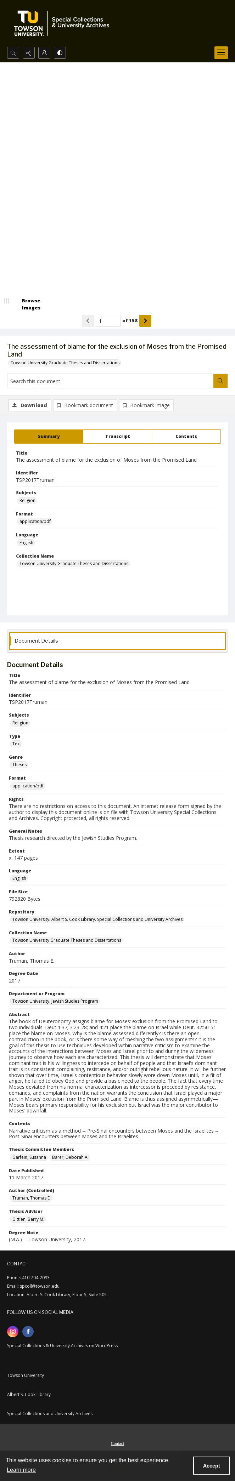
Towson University (25, 1375)
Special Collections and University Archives (50, 1414)
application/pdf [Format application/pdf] (35, 521)
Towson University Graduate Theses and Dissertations (65, 363)
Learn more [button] (21, 1470)
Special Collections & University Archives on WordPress (62, 1346)
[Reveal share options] (28, 52)
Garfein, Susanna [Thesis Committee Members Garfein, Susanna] (29, 1157)
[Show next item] (145, 321)
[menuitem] (117, 1443)
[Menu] (221, 52)
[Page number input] (108, 321)
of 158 (130, 320)
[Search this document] (110, 381)
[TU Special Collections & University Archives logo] (64, 23)
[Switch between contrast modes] (60, 52)
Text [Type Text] (16, 744)
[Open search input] (13, 52)
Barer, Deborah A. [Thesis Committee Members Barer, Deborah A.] (70, 1157)
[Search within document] (220, 381)
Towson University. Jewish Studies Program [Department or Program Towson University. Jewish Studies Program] (55, 1001)
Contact (117, 1443)
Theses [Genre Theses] (19, 765)
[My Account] (44, 52)
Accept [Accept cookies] (211, 1466)
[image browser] (26, 304)
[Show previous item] (88, 321)
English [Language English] (26, 543)
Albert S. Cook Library (29, 1394)
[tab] (49, 436)
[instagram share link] (12, 1331)
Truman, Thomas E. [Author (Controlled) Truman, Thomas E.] (31, 1198)
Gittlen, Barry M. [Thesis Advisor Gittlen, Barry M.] (28, 1219)
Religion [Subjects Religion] (27, 500)
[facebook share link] (28, 1331)
